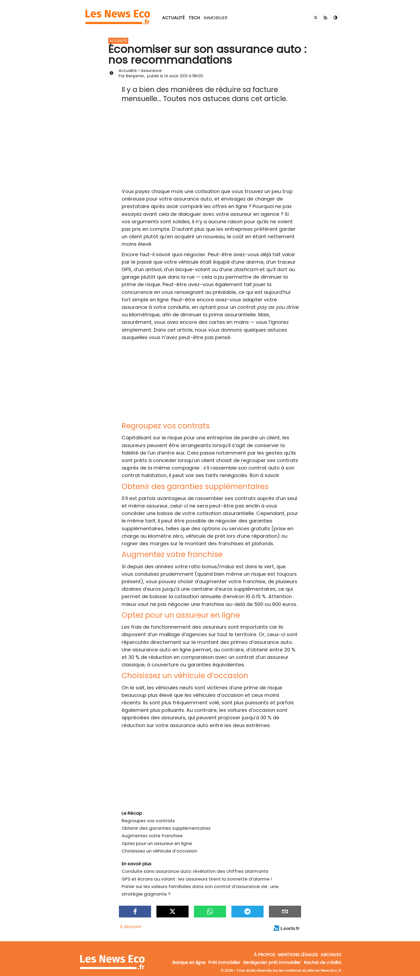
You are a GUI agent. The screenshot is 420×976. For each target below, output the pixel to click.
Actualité (173, 18)
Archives (331, 955)
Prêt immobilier (224, 963)
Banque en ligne (188, 963)
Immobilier (215, 18)
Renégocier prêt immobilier (272, 963)
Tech (194, 18)
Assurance (151, 70)
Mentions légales (298, 955)
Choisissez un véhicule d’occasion (159, 851)
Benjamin (135, 76)
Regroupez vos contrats (148, 820)
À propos (264, 955)
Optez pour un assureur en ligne (157, 843)
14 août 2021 (176, 76)
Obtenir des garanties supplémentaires (166, 828)
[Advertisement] (210, 147)
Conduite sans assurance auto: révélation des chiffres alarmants (195, 871)
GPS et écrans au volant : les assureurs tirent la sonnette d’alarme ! (197, 879)
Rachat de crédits (322, 963)
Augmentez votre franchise (152, 835)
